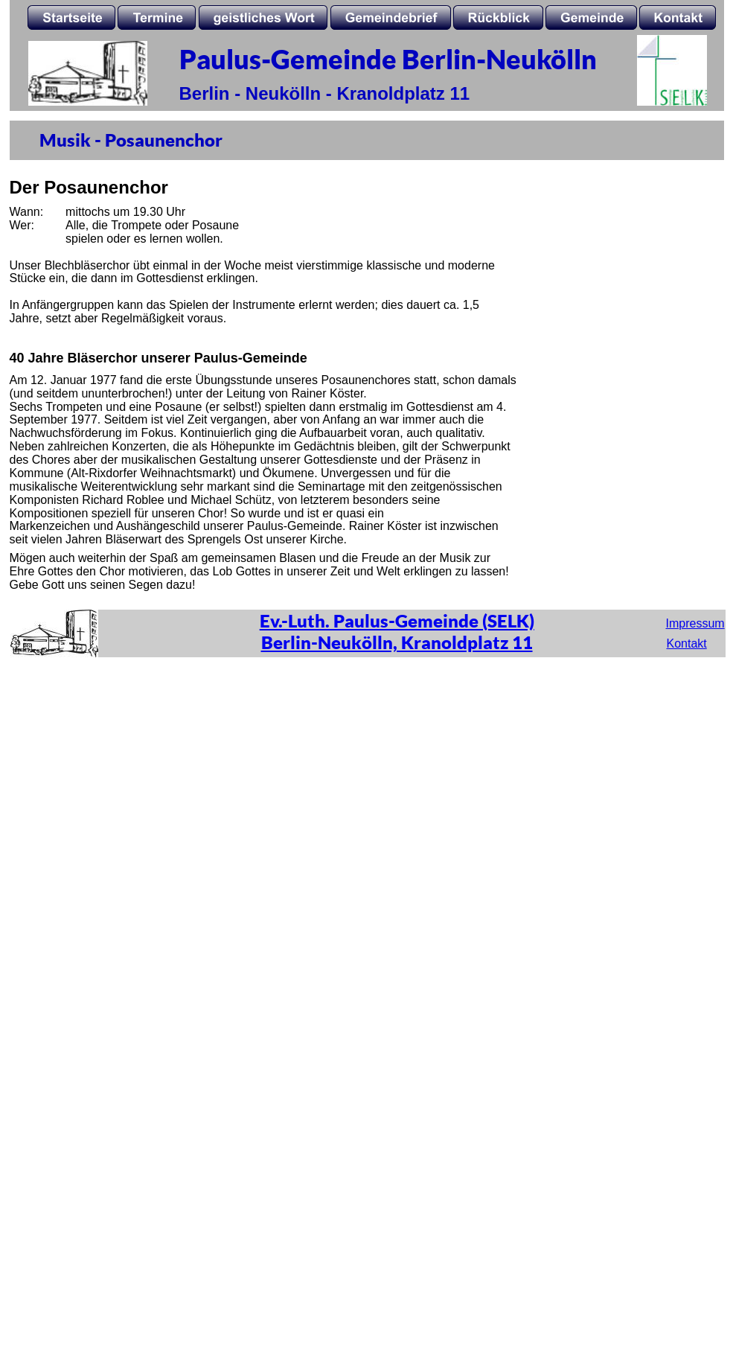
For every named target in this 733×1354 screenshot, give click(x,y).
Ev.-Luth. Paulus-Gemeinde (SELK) (397, 621)
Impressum (695, 623)
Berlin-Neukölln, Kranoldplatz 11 (397, 642)
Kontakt (687, 643)
